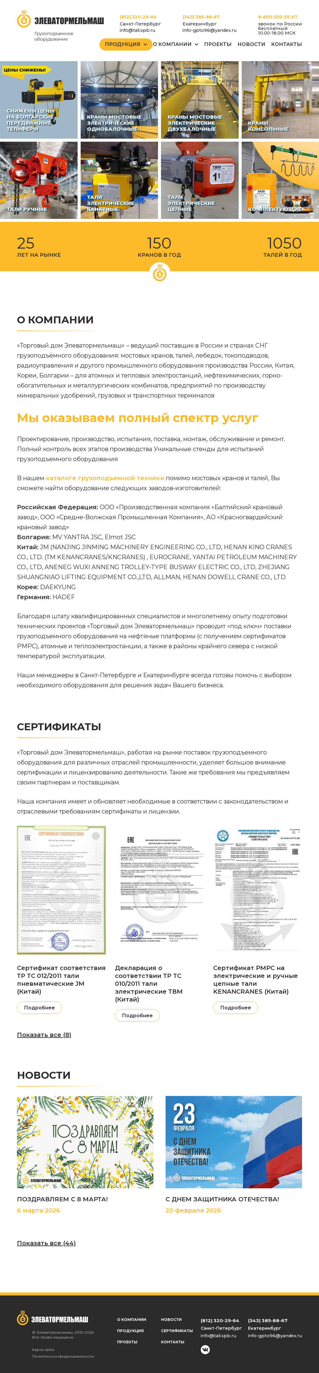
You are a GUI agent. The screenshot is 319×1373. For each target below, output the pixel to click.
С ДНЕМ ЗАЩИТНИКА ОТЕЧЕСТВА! (222, 1199)
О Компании (172, 44)
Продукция (122, 44)
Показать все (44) (46, 1243)
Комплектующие (274, 209)
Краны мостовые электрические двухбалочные (195, 123)
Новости (251, 44)
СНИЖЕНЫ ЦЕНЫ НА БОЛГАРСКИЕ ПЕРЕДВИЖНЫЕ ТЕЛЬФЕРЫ (31, 120)
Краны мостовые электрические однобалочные (114, 123)
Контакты (286, 44)
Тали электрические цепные (191, 203)
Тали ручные (27, 209)
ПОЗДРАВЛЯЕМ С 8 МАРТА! (62, 1199)
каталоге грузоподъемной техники (105, 478)
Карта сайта (43, 1349)
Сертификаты (177, 1330)
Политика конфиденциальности (63, 1356)
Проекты (218, 44)
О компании (131, 1319)
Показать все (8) (44, 1034)
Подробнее (39, 1008)
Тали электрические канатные (110, 203)
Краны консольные (268, 126)
